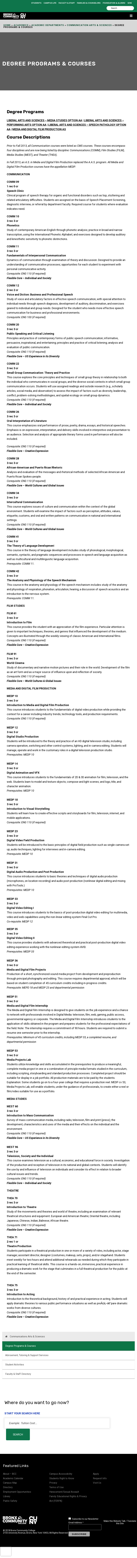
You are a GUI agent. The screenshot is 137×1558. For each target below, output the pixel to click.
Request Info (100, 1478)
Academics (21, 25)
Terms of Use (56, 1487)
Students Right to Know (61, 1478)
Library (6, 1496)
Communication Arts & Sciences (89, 25)
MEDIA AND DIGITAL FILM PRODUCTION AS (39, 129)
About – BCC (9, 1473)
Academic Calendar (13, 1478)
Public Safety (10, 1500)
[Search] (120, 8)
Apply (96, 1473)
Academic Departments (47, 25)
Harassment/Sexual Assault (64, 1491)
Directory (8, 1487)
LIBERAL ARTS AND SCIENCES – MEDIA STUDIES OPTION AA (44, 120)
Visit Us (97, 1482)
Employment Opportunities (17, 1491)
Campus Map (10, 1482)
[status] (57, 1423)
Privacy (53, 1482)
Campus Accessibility (60, 1473)
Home (7, 25)
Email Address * (75, 1522)
